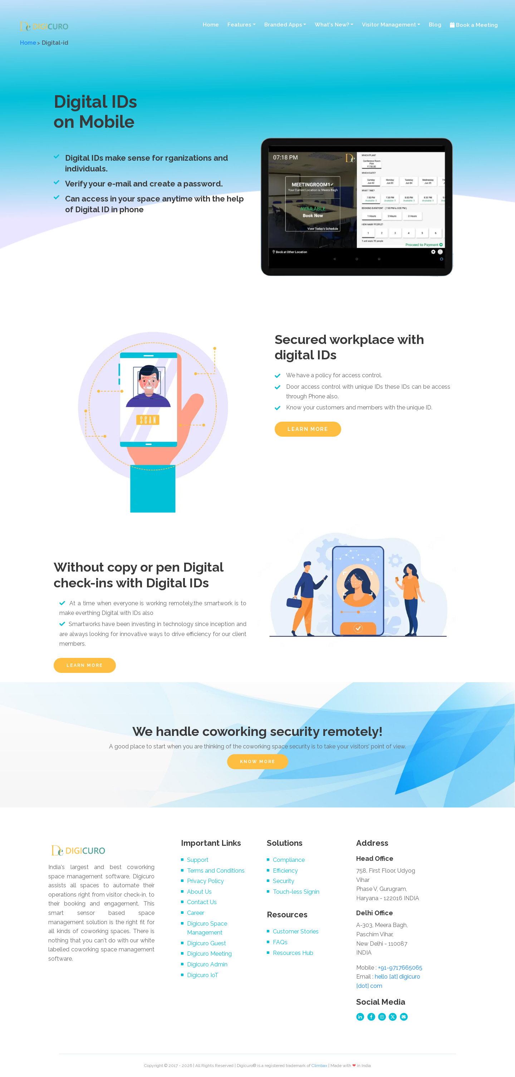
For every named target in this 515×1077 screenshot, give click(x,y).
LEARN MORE (308, 429)
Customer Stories (296, 931)
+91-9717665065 (400, 967)
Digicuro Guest (206, 943)
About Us (199, 891)
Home (211, 24)
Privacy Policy (205, 881)
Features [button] (239, 24)
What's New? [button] (332, 24)
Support (198, 860)
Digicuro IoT (203, 975)
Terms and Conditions (216, 870)
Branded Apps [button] (283, 24)
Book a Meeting (474, 25)
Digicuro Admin (207, 964)
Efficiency (285, 870)
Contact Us (202, 902)
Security (283, 881)
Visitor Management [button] (389, 24)
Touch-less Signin (296, 891)
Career (195, 912)
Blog (435, 24)
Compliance (289, 860)
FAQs (280, 942)
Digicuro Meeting (209, 953)
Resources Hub (293, 953)
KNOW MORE (257, 761)
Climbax (319, 1065)
